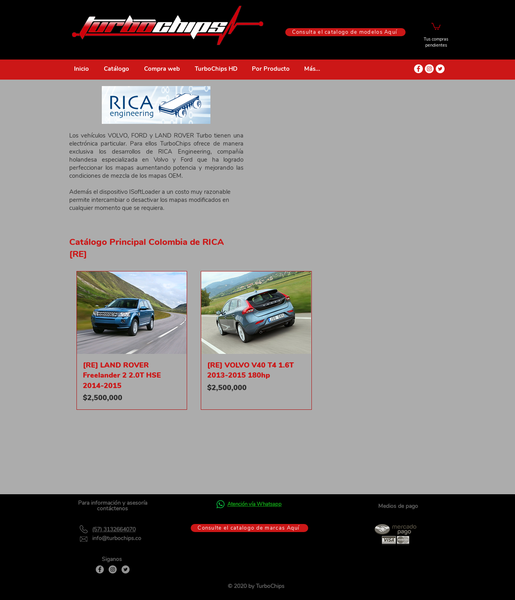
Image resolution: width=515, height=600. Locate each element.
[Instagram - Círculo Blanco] (429, 68)
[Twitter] (126, 569)
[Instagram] (113, 569)
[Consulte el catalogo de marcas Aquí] (249, 528)
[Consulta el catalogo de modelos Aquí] (345, 32)
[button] (436, 26)
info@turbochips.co (116, 538)
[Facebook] (100, 569)
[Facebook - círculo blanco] (418, 68)
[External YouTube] (349, 153)
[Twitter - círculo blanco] (440, 68)
